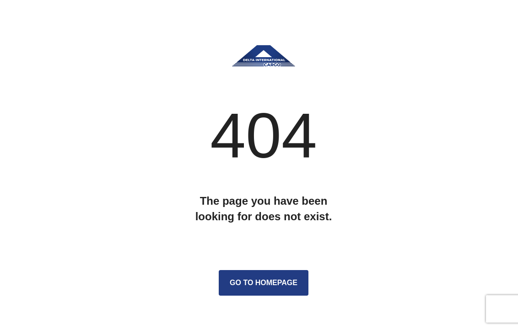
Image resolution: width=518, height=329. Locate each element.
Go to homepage (263, 283)
